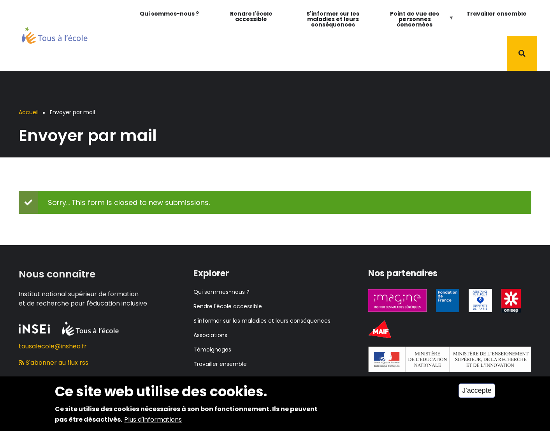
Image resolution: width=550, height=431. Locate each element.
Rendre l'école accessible (251, 16)
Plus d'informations (153, 421)
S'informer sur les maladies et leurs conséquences (332, 19)
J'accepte (476, 393)
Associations (210, 335)
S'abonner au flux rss (53, 362)
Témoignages (212, 349)
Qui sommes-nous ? (169, 14)
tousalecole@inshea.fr (53, 346)
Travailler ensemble (496, 14)
